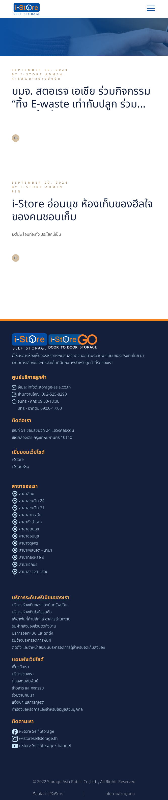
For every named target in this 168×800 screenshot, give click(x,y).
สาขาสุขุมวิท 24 (31, 501)
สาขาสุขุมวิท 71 (31, 508)
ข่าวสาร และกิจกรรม (28, 688)
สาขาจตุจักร (28, 543)
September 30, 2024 (40, 70)
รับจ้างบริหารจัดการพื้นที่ (31, 640)
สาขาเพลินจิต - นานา (35, 550)
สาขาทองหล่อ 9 (31, 557)
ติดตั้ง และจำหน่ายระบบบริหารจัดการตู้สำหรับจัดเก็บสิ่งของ (58, 647)
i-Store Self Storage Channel (45, 746)
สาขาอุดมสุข (29, 529)
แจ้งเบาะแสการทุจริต (28, 702)
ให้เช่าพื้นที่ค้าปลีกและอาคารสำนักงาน (41, 619)
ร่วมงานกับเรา (23, 695)
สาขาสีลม (26, 494)
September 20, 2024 (40, 183)
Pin (17, 191)
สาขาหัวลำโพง (30, 522)
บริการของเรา (23, 674)
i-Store (18, 460)
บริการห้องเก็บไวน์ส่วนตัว (32, 612)
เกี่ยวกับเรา (20, 667)
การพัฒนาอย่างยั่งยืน (37, 79)
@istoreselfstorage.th (38, 739)
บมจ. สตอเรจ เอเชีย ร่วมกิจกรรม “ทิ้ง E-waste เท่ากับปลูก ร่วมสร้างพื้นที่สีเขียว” (81, 104)
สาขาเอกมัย (28, 564)
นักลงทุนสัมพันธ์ (25, 681)
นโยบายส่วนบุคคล (120, 794)
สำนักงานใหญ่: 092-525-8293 (42, 394)
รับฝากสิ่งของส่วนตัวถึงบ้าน (34, 626)
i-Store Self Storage (36, 731)
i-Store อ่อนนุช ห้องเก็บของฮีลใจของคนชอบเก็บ (82, 210)
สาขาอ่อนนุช (29, 536)
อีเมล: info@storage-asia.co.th (44, 387)
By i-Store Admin (38, 74)
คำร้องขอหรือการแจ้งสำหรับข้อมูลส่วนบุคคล (47, 709)
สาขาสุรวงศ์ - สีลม (33, 572)
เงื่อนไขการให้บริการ (48, 794)
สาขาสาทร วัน (30, 515)
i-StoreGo (20, 467)
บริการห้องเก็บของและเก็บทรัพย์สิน (39, 605)
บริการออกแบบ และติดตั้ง (32, 633)
